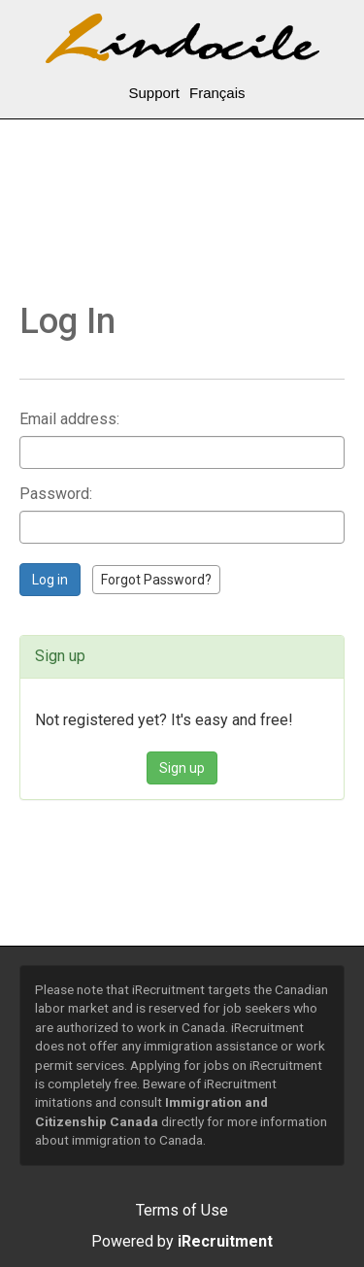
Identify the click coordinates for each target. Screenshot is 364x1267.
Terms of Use (182, 1210)
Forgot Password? (156, 579)
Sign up (182, 768)
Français (217, 92)
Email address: (69, 419)
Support (154, 92)
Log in (50, 579)
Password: (55, 493)
